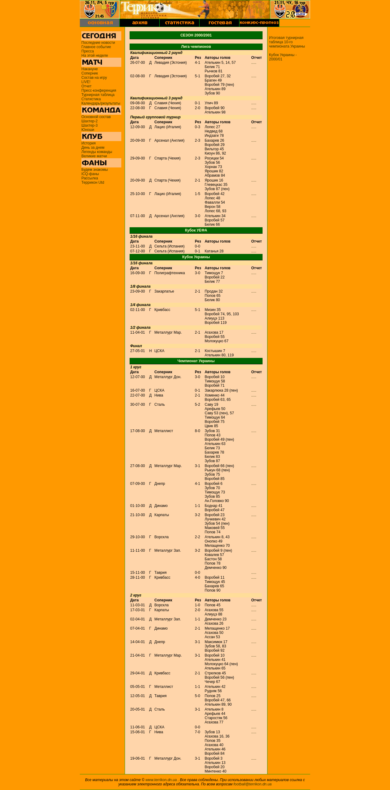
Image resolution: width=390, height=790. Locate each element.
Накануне (89, 69)
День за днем (92, 147)
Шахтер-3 (89, 125)
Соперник (89, 73)
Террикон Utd (92, 182)
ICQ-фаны (90, 174)
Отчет (86, 86)
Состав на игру (94, 77)
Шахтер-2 (89, 121)
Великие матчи (94, 156)
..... (253, 62)
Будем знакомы (94, 169)
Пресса (87, 51)
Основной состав (96, 117)
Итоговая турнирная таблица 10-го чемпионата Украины (287, 42)
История (88, 143)
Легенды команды (96, 152)
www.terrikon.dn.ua (161, 780)
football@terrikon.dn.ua (252, 784)
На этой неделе (94, 55)
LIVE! (85, 82)
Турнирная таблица (98, 95)
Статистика (91, 99)
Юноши (87, 130)
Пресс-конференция (98, 90)
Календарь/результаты (100, 103)
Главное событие (96, 47)
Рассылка (89, 178)
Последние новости (98, 42)
